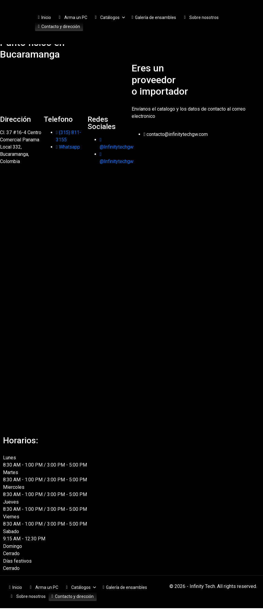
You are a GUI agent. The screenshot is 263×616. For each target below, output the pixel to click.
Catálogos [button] (113, 17)
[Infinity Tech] (66, 85)
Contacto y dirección (60, 26)
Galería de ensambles (155, 17)
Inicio (46, 17)
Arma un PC (75, 17)
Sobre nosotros (204, 17)
